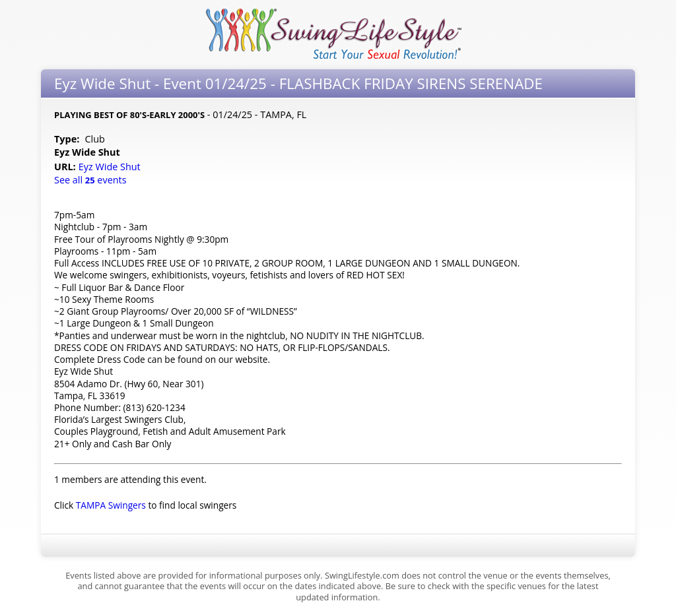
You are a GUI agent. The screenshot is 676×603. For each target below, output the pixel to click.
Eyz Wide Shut (111, 166)
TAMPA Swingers (111, 505)
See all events (90, 180)
